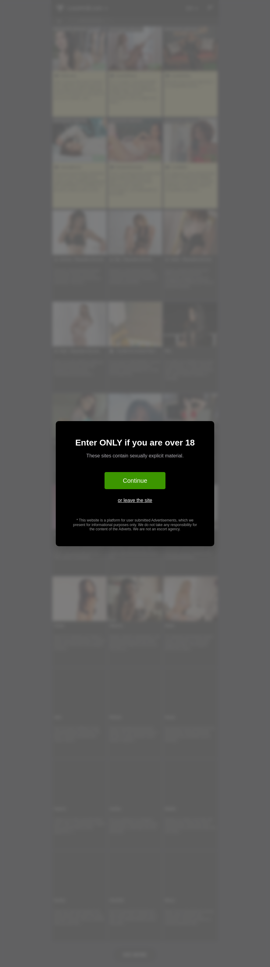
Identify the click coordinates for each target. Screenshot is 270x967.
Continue (135, 480)
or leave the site (135, 500)
